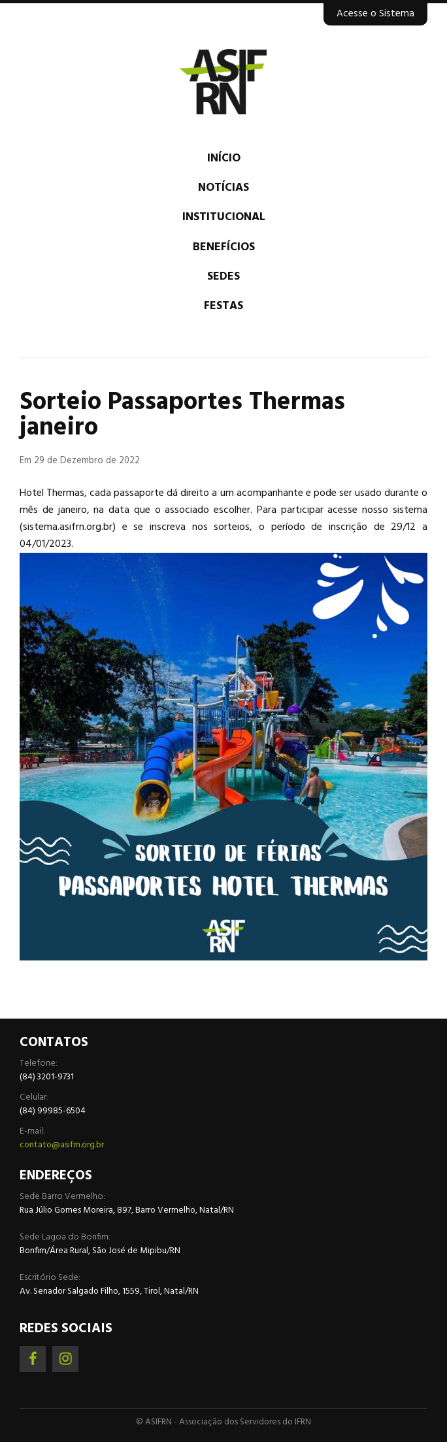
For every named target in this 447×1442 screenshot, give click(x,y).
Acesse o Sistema (375, 14)
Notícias (223, 187)
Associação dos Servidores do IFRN (223, 81)
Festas (223, 306)
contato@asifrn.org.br (62, 1145)
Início (223, 158)
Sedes (223, 276)
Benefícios (224, 247)
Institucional (223, 217)
